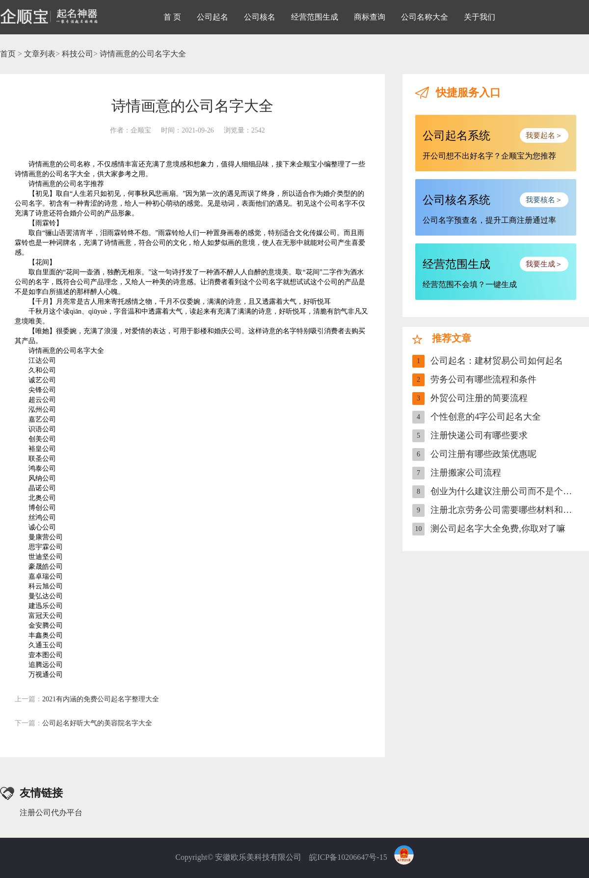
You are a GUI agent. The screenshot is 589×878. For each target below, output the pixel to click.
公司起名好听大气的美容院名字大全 (83, 723)
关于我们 (479, 17)
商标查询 (369, 17)
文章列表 (39, 54)
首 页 (172, 17)
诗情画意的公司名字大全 (143, 54)
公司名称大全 (424, 17)
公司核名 (259, 17)
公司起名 (212, 17)
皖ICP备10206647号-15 (348, 857)
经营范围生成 (314, 17)
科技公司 (77, 54)
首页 (8, 54)
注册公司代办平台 (51, 812)
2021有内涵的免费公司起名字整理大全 (87, 699)
